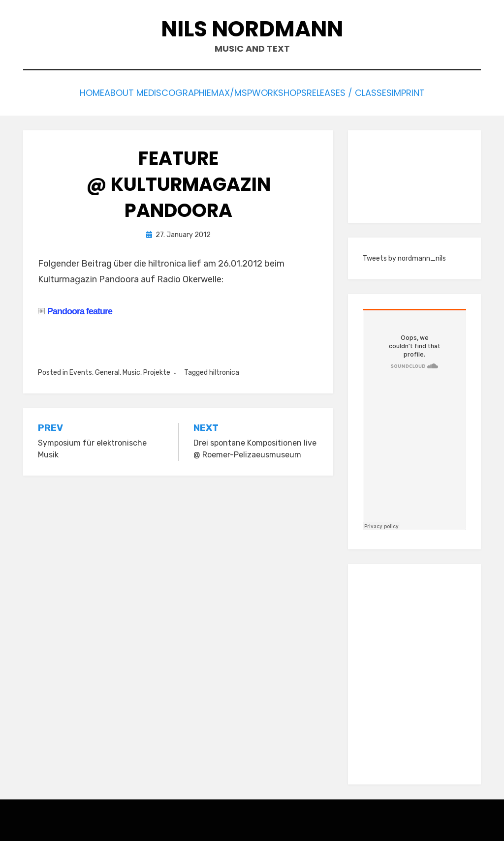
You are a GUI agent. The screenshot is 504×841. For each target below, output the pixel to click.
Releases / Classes (369, 92)
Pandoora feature (75, 308)
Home (61, 92)
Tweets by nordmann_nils (404, 256)
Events (80, 370)
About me (106, 92)
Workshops (291, 92)
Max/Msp (232, 92)
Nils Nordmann (252, 29)
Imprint (438, 92)
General (107, 370)
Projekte (156, 370)
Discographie (169, 92)
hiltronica (224, 370)
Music (131, 370)
